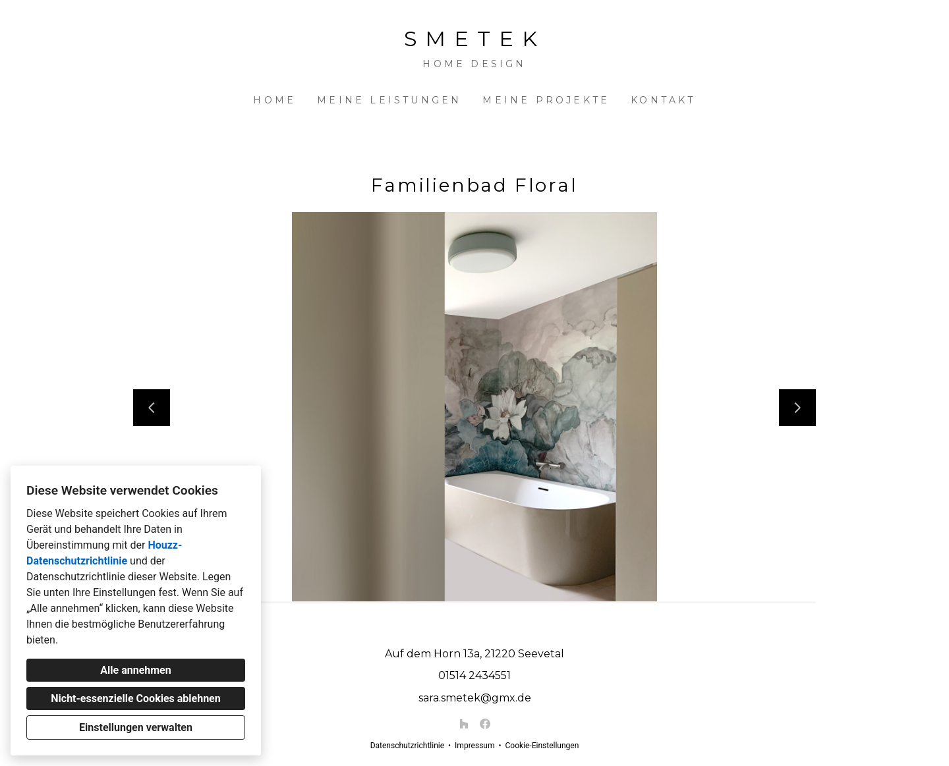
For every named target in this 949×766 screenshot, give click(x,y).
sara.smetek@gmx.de (474, 698)
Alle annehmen (135, 670)
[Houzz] (464, 723)
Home (274, 100)
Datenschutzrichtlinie (407, 745)
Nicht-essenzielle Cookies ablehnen (135, 698)
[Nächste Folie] (797, 407)
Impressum (474, 745)
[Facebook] (485, 723)
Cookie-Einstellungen (542, 745)
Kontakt (663, 100)
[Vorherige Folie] (151, 407)
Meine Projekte (546, 100)
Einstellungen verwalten (135, 727)
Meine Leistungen (389, 100)
